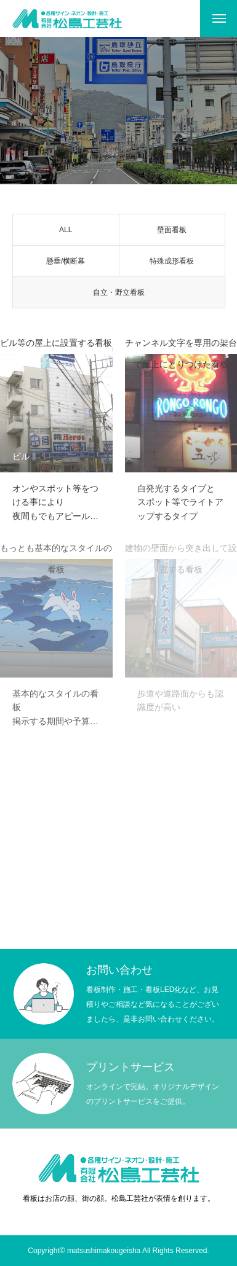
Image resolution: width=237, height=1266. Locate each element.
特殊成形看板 (172, 263)
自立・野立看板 (119, 294)
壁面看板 (172, 231)
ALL (65, 231)
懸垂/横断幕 (65, 263)
